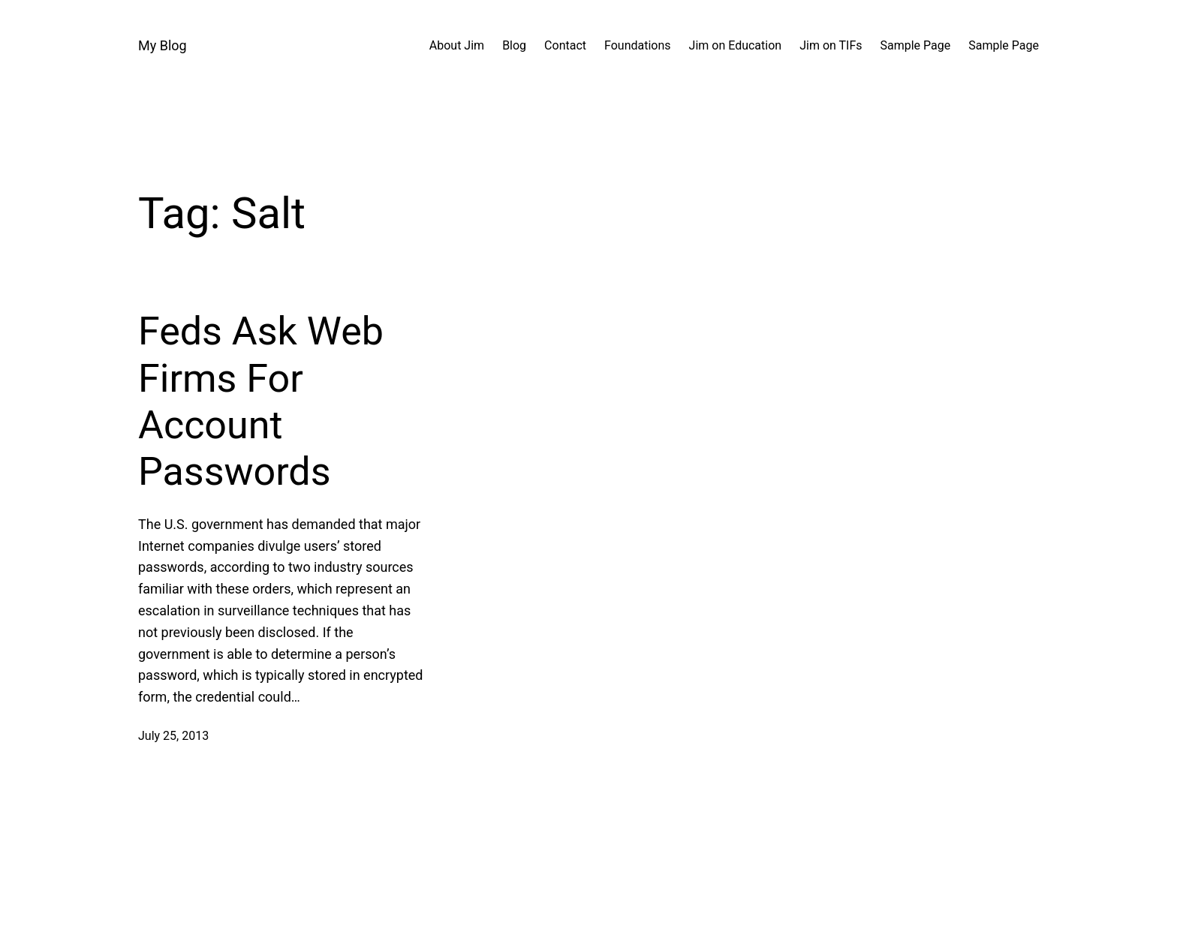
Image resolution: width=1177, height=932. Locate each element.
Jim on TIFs (830, 45)
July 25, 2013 (173, 736)
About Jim (456, 45)
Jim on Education (735, 45)
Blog (514, 45)
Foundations (637, 45)
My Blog (162, 45)
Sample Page (915, 45)
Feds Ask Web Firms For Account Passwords (261, 401)
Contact (565, 45)
